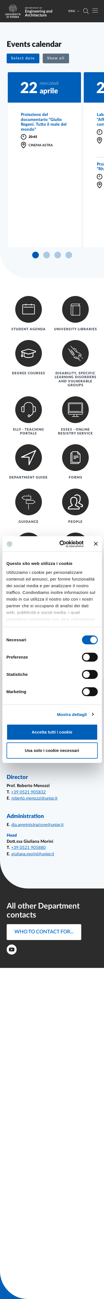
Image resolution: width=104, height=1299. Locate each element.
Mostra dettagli (72, 714)
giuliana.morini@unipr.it (32, 854)
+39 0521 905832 (28, 792)
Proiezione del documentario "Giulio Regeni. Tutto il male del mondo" (44, 122)
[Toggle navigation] (95, 10)
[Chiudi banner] (96, 544)
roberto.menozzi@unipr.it (34, 798)
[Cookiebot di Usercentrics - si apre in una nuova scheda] (61, 544)
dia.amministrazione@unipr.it (37, 825)
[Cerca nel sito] (86, 11)
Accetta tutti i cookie (52, 732)
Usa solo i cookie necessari (52, 750)
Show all (56, 58)
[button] (23, 59)
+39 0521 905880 (28, 848)
